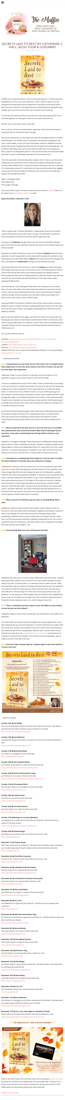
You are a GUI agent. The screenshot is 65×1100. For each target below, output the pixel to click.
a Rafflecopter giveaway (9, 1093)
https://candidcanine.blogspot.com (13, 801)
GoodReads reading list (22, 193)
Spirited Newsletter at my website (35, 633)
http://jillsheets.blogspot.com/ (12, 956)
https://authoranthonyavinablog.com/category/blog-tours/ (22, 779)
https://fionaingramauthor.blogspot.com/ (16, 970)
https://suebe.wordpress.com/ (12, 862)
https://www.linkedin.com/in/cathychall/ (22, 345)
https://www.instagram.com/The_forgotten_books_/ (19, 768)
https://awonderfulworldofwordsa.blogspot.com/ (18, 873)
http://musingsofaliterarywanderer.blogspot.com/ (19, 826)
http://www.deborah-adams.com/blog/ (14, 923)
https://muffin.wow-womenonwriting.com (16, 732)
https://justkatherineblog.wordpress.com (16, 745)
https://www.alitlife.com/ (9, 909)
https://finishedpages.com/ (10, 837)
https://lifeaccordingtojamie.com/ (13, 981)
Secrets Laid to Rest (56, 1079)
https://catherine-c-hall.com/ (11, 353)
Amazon (51, 190)
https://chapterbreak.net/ (10, 851)
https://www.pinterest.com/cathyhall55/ (23, 347)
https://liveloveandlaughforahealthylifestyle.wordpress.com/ (22, 1017)
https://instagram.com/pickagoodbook (15, 895)
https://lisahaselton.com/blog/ (12, 884)
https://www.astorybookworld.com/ (13, 790)
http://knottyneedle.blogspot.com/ (13, 934)
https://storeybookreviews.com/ (12, 945)
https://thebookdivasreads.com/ (12, 757)
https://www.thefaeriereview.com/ (13, 812)
